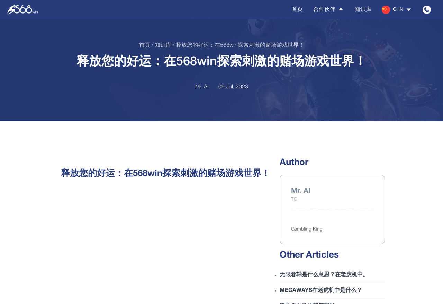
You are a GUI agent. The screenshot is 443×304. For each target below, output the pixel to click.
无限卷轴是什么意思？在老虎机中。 (324, 274)
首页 (297, 9)
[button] (397, 9)
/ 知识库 (160, 45)
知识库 (363, 9)
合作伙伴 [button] (328, 9)
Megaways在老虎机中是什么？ (321, 290)
